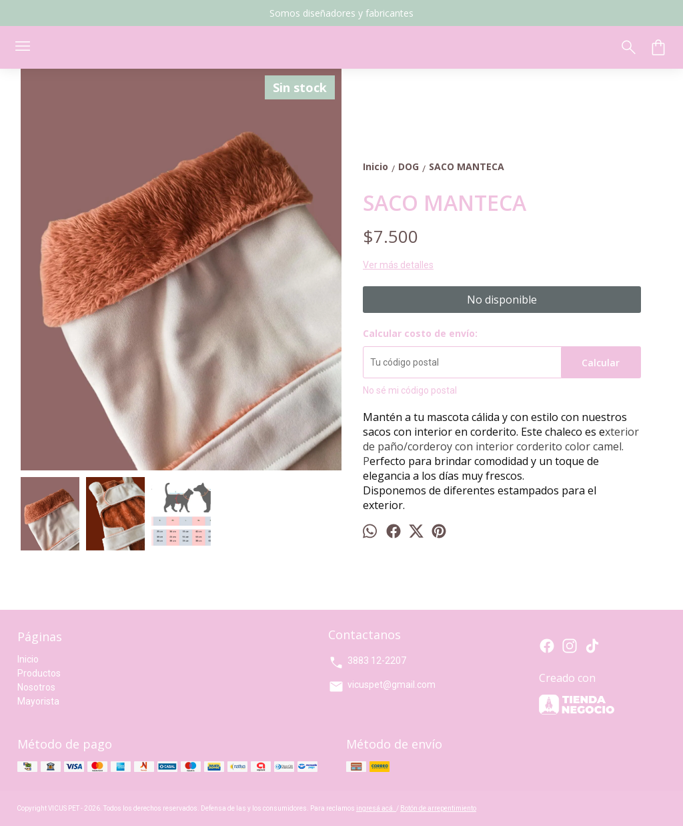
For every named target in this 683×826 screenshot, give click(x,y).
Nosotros (36, 687)
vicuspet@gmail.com (382, 687)
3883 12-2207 (367, 663)
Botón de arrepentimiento (438, 808)
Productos (39, 673)
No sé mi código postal (410, 390)
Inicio (28, 659)
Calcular (601, 362)
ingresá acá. (376, 808)
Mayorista (38, 701)
